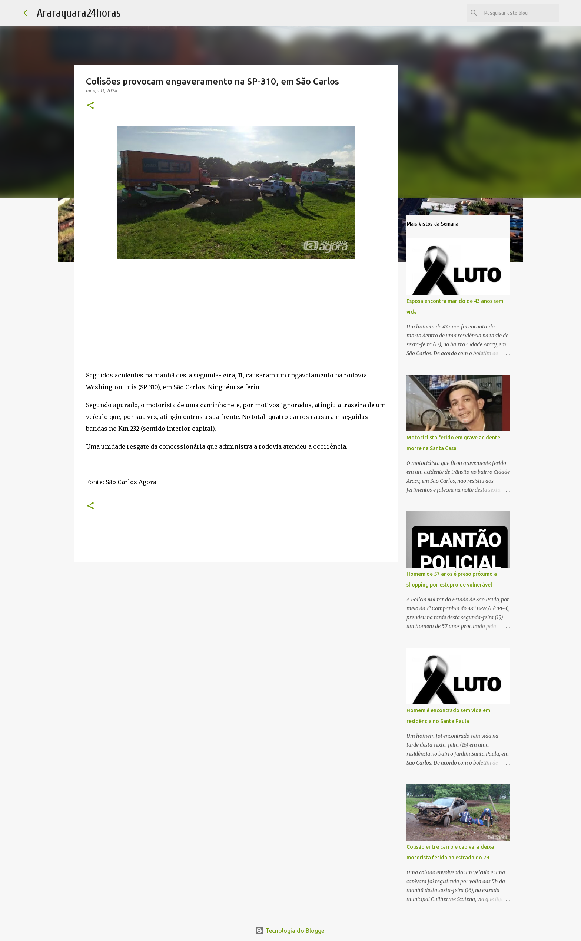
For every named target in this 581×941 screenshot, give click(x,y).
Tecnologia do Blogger (290, 930)
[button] (90, 106)
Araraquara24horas (79, 13)
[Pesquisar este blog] (520, 13)
